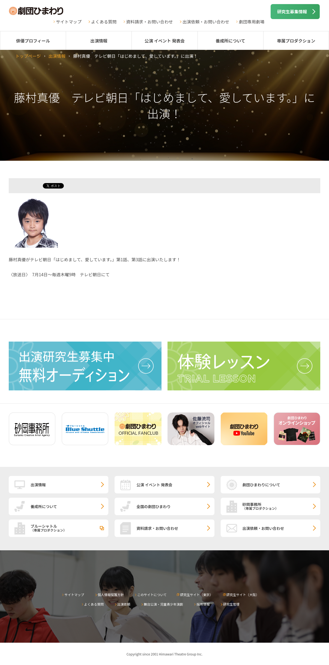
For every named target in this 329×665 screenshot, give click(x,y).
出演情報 (98, 41)
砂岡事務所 (281, 506)
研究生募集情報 (292, 11)
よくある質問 (104, 22)
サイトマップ (69, 22)
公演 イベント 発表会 (165, 41)
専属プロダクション (296, 41)
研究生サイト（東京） (196, 594)
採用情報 (203, 604)
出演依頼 (123, 604)
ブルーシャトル (69, 527)
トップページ (28, 56)
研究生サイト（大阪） (242, 594)
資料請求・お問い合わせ (149, 22)
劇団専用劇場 (251, 22)
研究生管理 (231, 604)
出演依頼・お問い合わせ (206, 22)
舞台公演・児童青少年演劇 (163, 604)
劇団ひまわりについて (261, 484)
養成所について (230, 41)
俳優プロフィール (33, 41)
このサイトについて (152, 594)
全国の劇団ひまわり (153, 506)
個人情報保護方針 (111, 594)
